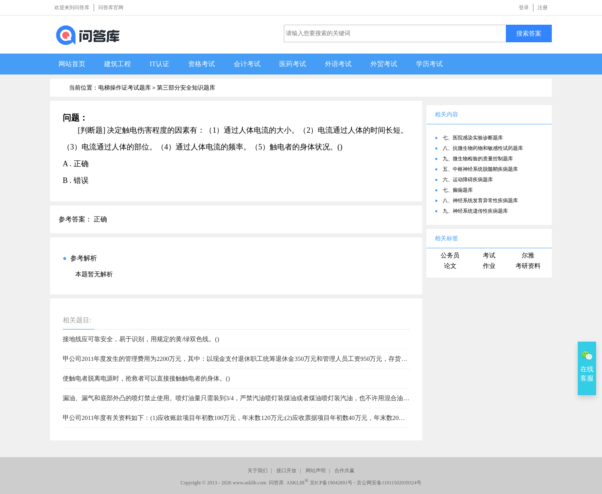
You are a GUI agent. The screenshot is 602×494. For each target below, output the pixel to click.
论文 (450, 265)
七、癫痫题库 (458, 190)
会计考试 (247, 63)
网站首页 (72, 63)
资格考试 (201, 63)
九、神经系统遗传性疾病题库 (475, 211)
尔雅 (528, 255)
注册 (543, 7)
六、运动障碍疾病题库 (468, 180)
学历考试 (429, 63)
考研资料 (528, 265)
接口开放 (286, 470)
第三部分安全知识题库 (186, 88)
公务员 (450, 255)
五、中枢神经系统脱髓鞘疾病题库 (480, 169)
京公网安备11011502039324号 (389, 483)
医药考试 (292, 63)
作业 (489, 265)
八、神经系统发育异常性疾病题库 (480, 200)
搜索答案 (528, 33)
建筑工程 (117, 63)
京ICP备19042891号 (331, 483)
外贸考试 (383, 63)
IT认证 (159, 63)
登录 (524, 7)
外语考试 (338, 63)
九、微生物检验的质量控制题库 (478, 159)
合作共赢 (344, 470)
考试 (489, 255)
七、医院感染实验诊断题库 (473, 138)
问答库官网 (110, 7)
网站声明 (316, 470)
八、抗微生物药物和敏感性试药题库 (483, 148)
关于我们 (257, 470)
